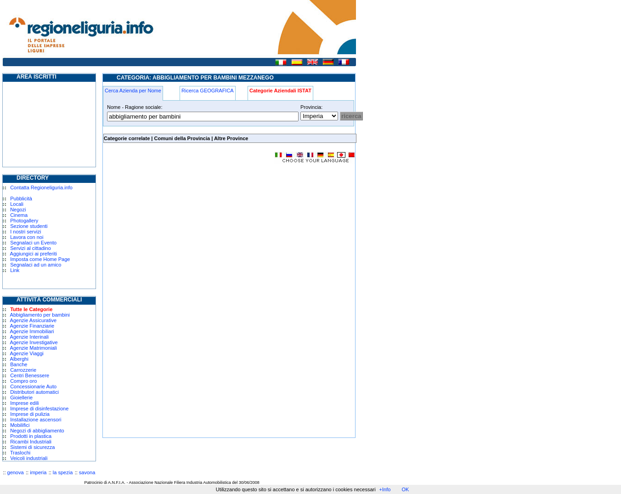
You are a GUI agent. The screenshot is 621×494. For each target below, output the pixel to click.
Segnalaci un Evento (33, 242)
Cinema (19, 215)
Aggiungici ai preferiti (33, 253)
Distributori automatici (34, 392)
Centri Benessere (29, 375)
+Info (385, 489)
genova (15, 472)
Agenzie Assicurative (33, 320)
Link (14, 270)
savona (87, 472)
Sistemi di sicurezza (32, 447)
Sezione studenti (28, 226)
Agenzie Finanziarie (32, 326)
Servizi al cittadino (30, 248)
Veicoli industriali (28, 458)
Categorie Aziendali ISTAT (280, 90)
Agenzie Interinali (29, 337)
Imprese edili (24, 403)
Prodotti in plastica (30, 436)
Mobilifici (19, 425)
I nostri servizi (25, 231)
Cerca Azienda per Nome (133, 90)
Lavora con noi (26, 237)
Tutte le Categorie (31, 309)
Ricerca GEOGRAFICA (207, 90)
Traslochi (20, 452)
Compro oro (23, 381)
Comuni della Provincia (182, 138)
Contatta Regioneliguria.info (41, 187)
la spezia (63, 472)
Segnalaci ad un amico (35, 264)
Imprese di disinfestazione (39, 408)
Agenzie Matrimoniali (33, 348)
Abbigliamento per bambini (40, 315)
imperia (38, 472)
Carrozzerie (23, 370)
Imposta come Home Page (40, 259)
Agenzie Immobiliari (32, 331)
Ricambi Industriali (30, 441)
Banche (18, 364)
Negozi (18, 209)
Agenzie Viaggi (27, 353)
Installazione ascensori (35, 419)
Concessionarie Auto (33, 386)
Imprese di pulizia (30, 414)
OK (405, 489)
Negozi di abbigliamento (37, 430)
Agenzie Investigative (34, 342)
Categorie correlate (127, 138)
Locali (16, 204)
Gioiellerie (21, 397)
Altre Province (231, 138)
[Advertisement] (180, 236)
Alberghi (19, 359)
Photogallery (24, 220)
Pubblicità (21, 198)
